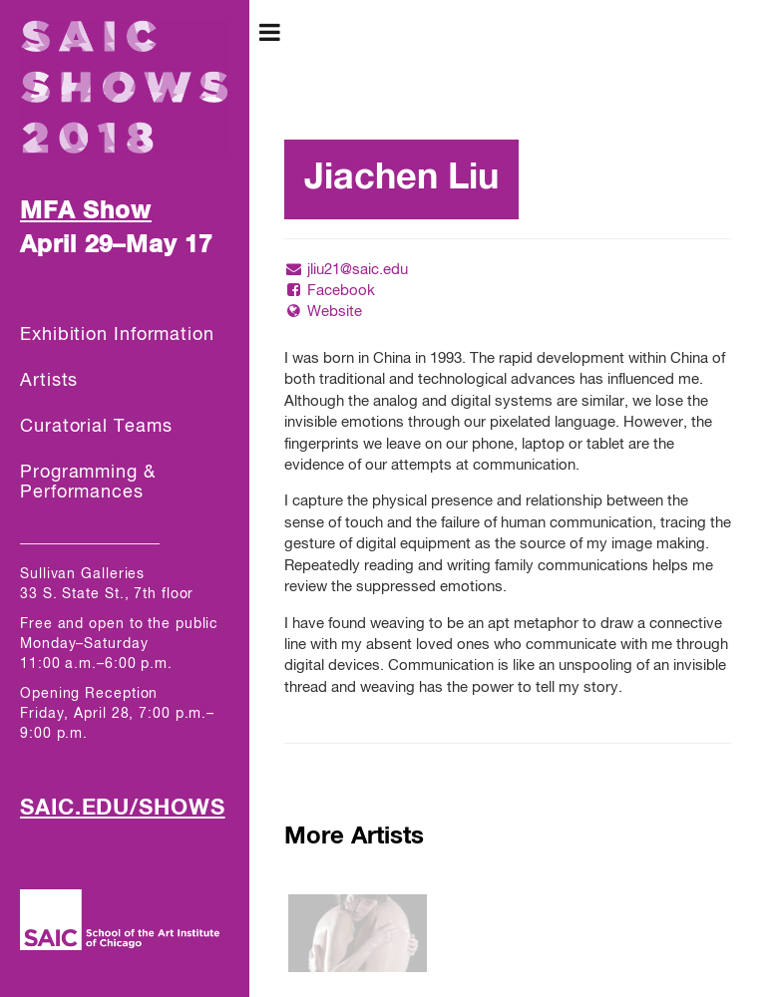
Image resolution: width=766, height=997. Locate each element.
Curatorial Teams (96, 427)
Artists (49, 381)
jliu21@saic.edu (346, 269)
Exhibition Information (117, 335)
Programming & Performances (88, 482)
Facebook (329, 290)
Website (323, 311)
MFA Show (86, 211)
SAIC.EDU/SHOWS (122, 809)
